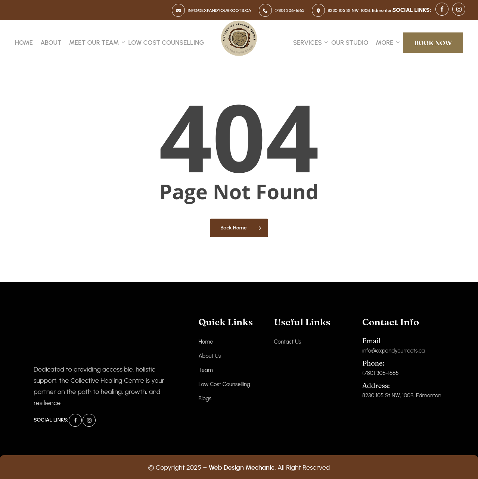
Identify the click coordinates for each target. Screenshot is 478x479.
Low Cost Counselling (224, 384)
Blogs (204, 398)
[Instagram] (89, 420)
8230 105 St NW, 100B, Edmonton (401, 390)
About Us (209, 356)
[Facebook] (75, 420)
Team (205, 370)
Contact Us (287, 341)
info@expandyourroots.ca (393, 345)
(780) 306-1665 (380, 367)
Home (205, 341)
